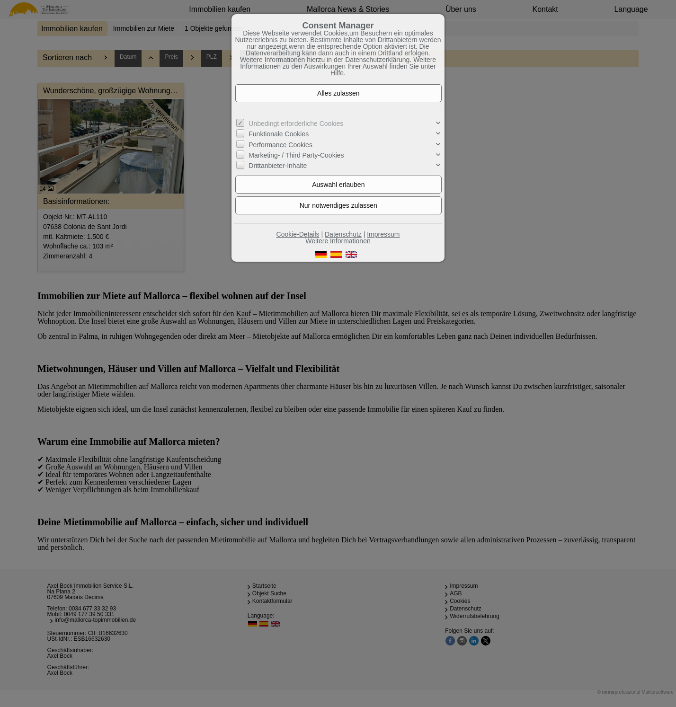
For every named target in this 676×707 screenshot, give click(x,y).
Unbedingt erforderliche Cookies (296, 123)
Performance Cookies (280, 145)
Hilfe (337, 73)
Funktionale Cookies (279, 134)
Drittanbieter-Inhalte (278, 165)
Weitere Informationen (337, 241)
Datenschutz (343, 234)
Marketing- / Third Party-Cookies (296, 155)
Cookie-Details (298, 234)
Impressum (383, 234)
